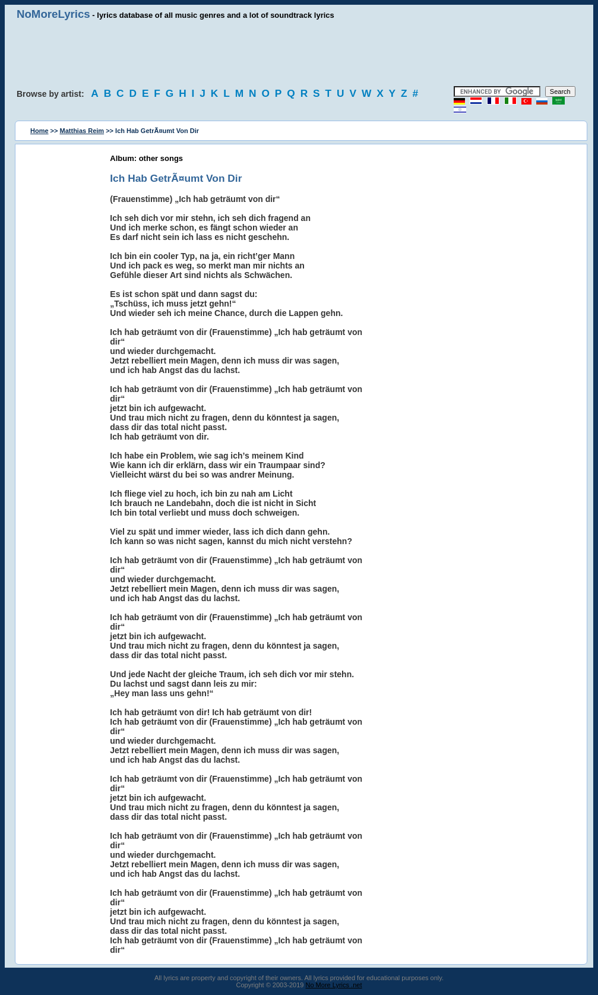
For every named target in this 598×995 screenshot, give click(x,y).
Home (39, 130)
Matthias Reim (82, 130)
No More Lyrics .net (334, 984)
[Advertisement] (299, 53)
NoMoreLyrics (53, 14)
